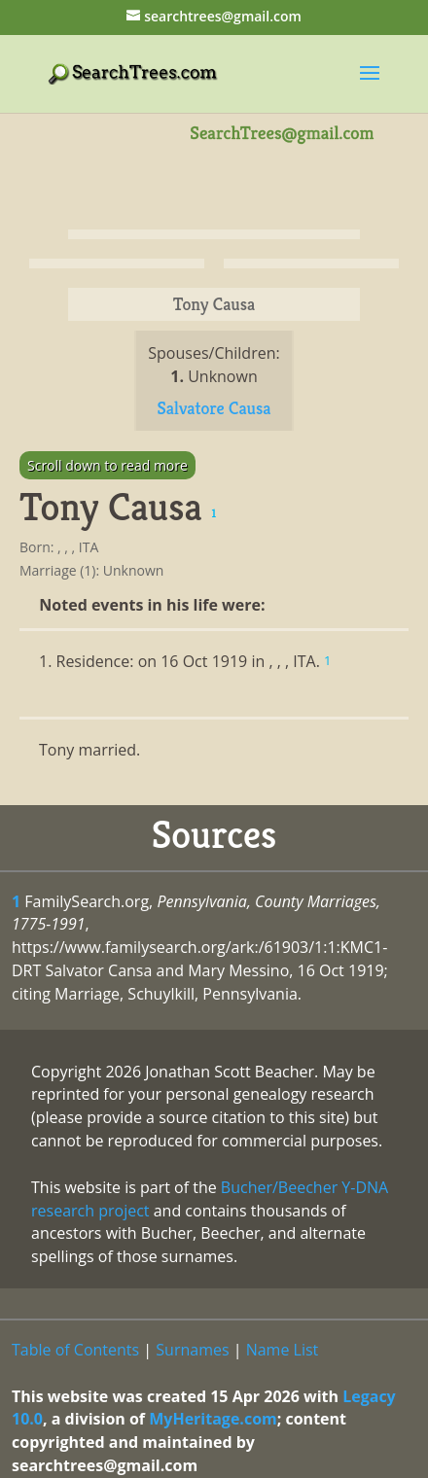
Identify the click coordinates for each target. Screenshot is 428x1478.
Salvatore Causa (213, 408)
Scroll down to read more (107, 465)
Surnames (192, 1349)
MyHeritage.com (213, 1418)
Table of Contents (75, 1349)
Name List (282, 1349)
